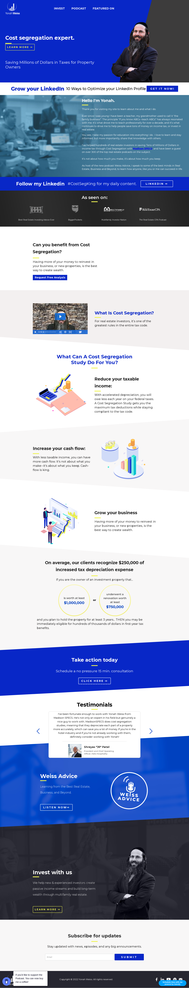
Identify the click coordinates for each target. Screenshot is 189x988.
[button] (38, 731)
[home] (12, 7)
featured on (103, 8)
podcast (78, 8)
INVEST (59, 8)
